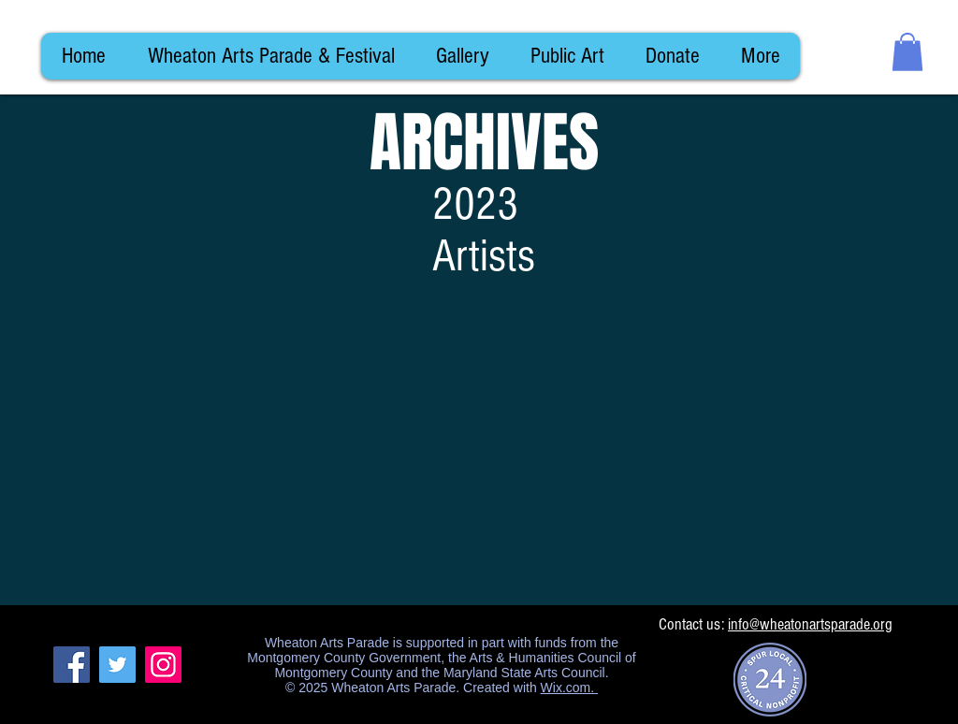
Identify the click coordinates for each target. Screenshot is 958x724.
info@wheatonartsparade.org (810, 624)
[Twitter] (117, 664)
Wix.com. (569, 687)
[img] (146, 449)
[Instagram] (163, 664)
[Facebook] (71, 664)
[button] (907, 52)
